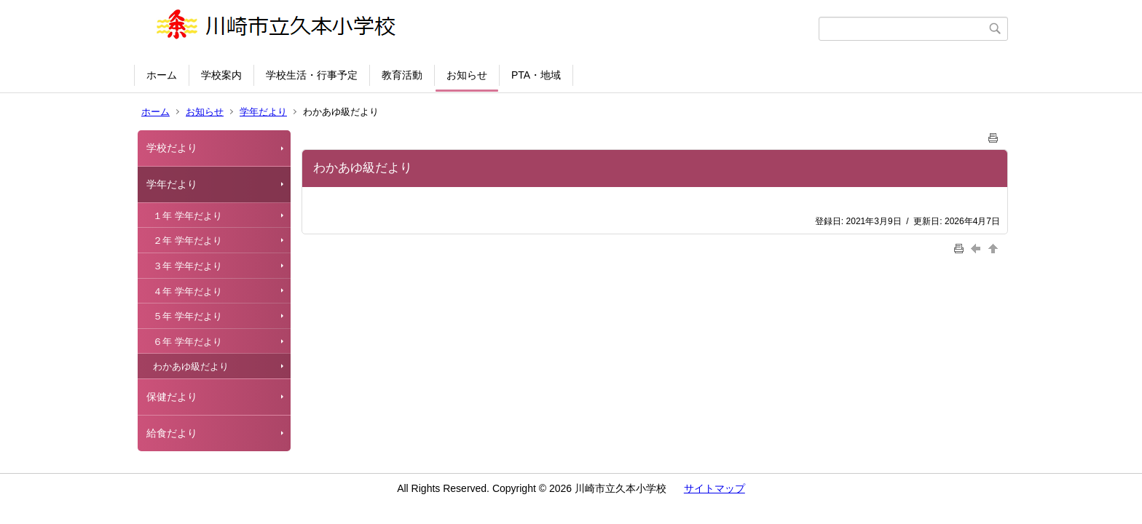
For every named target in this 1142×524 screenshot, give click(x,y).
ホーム (161, 75)
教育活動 (402, 75)
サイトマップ (714, 488)
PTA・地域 (536, 75)
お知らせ (466, 75)
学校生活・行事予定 (312, 75)
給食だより (171, 433)
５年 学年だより (187, 316)
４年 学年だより (187, 291)
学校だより (171, 148)
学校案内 (221, 75)
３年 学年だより (187, 266)
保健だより (171, 396)
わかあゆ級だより (191, 366)
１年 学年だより (187, 215)
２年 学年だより (187, 240)
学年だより (263, 111)
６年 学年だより (187, 341)
